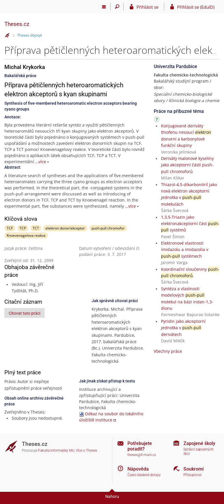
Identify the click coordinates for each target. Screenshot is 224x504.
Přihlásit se (147, 7)
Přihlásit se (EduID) (195, 7)
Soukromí (193, 469)
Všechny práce (168, 351)
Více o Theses (86, 450)
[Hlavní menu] (104, 6)
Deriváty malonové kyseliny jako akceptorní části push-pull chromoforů (187, 165)
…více (40, 161)
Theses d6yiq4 (29, 35)
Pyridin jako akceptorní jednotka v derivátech (183, 327)
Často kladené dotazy (144, 475)
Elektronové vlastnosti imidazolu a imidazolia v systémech (184, 249)
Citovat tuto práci (24, 313)
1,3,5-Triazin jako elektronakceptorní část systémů (190, 223)
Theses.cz (16, 24)
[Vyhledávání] (117, 6)
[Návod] (157, 120)
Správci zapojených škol (198, 451)
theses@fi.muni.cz (141, 455)
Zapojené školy (199, 443)
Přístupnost (192, 475)
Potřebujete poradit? (139, 446)
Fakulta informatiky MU (56, 450)
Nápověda (138, 469)
